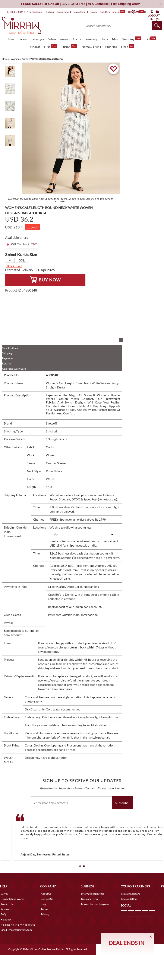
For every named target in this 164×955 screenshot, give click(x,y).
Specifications (10, 348)
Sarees (23, 39)
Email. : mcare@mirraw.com (16, 929)
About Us (46, 893)
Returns (6, 363)
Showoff (51, 423)
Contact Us (47, 899)
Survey (93, 12)
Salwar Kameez (58, 39)
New (11, 39)
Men (115, 39)
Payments (7, 358)
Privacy (45, 914)
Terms (44, 909)
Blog (43, 904)
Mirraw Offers (129, 899)
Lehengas (38, 39)
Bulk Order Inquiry (109, 12)
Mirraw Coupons (130, 893)
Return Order (79, 12)
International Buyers (92, 893)
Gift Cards (136, 12)
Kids (105, 39)
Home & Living (91, 46)
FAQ (3, 914)
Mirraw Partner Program (95, 904)
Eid (150, 38)
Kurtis (76, 39)
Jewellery (91, 39)
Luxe (50, 46)
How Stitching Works (12, 899)
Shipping (7, 353)
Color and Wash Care (14, 368)
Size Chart (14, 266)
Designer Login (89, 899)
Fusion (69, 46)
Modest (35, 46)
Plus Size (111, 46)
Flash (127, 46)
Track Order (63, 12)
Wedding (131, 38)
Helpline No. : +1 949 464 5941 (18, 924)
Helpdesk (6, 919)
